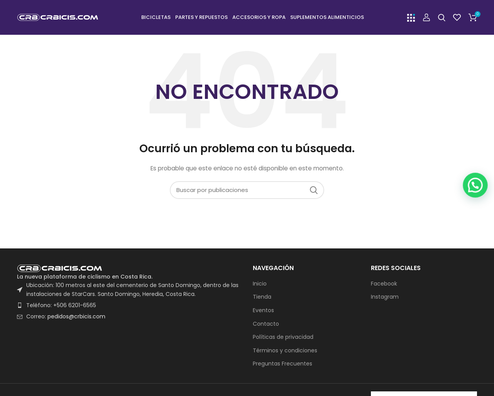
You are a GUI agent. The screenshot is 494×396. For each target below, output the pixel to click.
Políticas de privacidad (283, 337)
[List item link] (129, 305)
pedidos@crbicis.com (76, 316)
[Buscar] (441, 17)
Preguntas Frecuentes (282, 363)
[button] (477, 344)
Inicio (260, 283)
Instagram (385, 297)
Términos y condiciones (285, 350)
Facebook (384, 283)
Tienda (262, 297)
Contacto (266, 324)
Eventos (263, 310)
